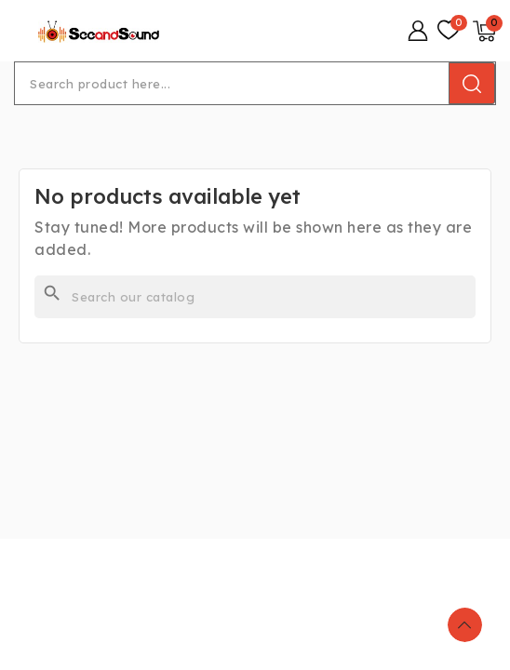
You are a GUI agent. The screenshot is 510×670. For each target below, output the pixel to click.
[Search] (255, 296)
